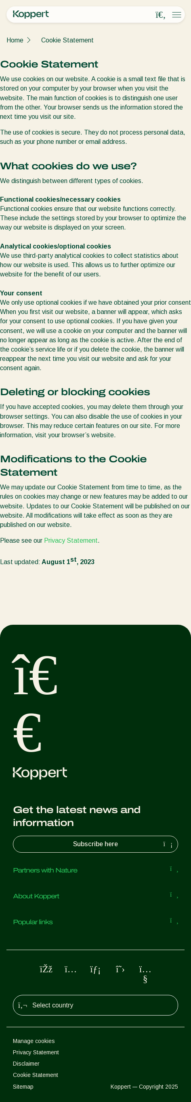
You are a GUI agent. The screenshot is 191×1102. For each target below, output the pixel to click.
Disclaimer (26, 1063)
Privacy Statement (71, 540)
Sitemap (23, 1086)
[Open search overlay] (161, 15)
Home (14, 40)
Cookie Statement (67, 40)
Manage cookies (34, 1041)
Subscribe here (123, 844)
